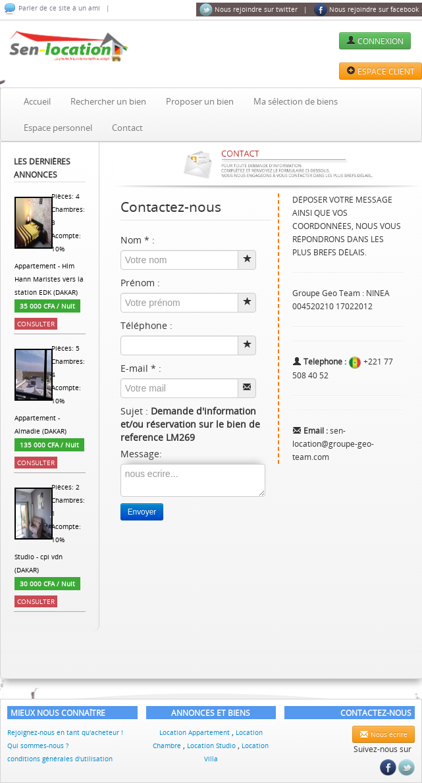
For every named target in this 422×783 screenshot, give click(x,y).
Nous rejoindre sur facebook (366, 9)
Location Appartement (195, 732)
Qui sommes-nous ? (37, 745)
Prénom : (140, 282)
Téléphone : (146, 325)
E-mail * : (140, 368)
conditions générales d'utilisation (60, 758)
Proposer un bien (200, 101)
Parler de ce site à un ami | (56, 8)
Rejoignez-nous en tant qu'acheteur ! (65, 732)
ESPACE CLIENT (380, 71)
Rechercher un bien (108, 101)
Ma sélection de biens (295, 101)
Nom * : (137, 240)
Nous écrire (383, 734)
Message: (141, 453)
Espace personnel (58, 128)
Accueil (37, 101)
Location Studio (212, 745)
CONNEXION (375, 41)
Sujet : (190, 424)
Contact (127, 128)
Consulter (36, 323)
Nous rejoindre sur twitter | (253, 9)
